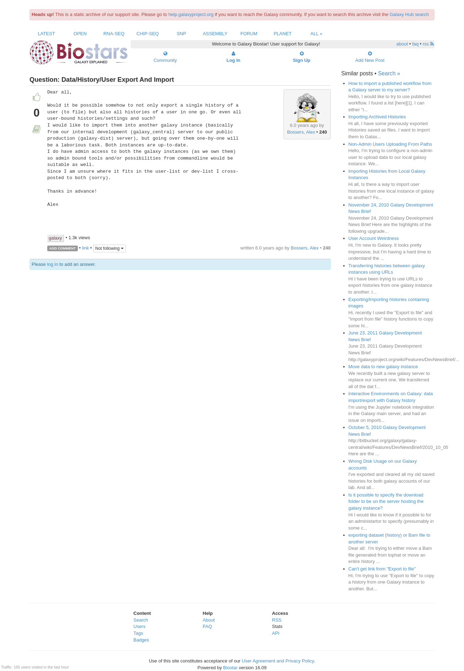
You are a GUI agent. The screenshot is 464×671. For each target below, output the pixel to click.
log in (52, 264)
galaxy (55, 238)
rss (428, 44)
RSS (277, 620)
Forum (249, 33)
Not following (109, 248)
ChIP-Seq (147, 33)
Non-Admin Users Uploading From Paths (390, 144)
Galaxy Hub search (409, 14)
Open (80, 33)
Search (141, 620)
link (85, 248)
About (209, 620)
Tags (138, 633)
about (402, 44)
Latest (46, 33)
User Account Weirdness (374, 238)
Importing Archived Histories (377, 116)
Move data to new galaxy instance (383, 366)
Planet (283, 33)
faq (415, 44)
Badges (141, 640)
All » (317, 33)
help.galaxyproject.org (191, 14)
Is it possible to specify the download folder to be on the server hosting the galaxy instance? (386, 501)
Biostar (230, 667)
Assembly (215, 33)
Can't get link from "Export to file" (382, 568)
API (276, 633)
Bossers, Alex (301, 132)
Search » (389, 73)
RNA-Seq (113, 33)
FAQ (207, 626)
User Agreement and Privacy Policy (278, 661)
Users (140, 626)
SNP (181, 33)
